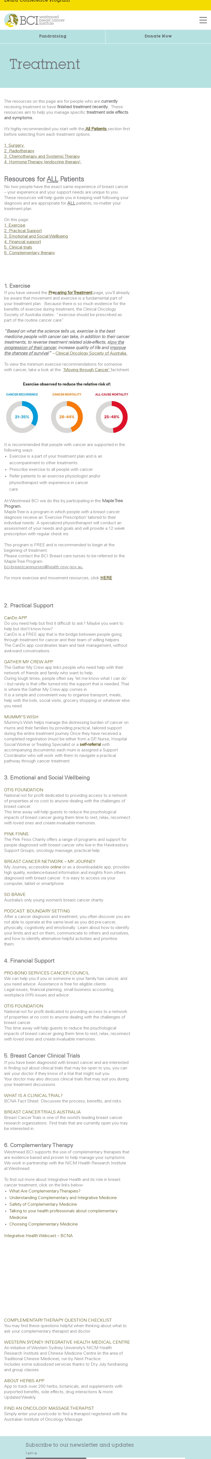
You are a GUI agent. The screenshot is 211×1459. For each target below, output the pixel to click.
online (55, 867)
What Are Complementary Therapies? (44, 1191)
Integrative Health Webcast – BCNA (38, 1236)
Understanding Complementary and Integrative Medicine (63, 1198)
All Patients (96, 129)
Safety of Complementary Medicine (43, 1204)
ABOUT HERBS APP (24, 1381)
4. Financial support (22, 242)
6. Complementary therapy (29, 253)
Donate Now (158, 37)
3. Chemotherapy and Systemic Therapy (42, 156)
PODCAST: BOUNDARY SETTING (37, 911)
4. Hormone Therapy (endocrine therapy (41, 162)
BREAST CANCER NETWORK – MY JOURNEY (49, 862)
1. (5, 225)
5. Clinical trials (18, 247)
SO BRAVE (15, 895)
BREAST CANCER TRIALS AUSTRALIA (42, 1112)
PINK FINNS (16, 834)
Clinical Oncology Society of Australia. (91, 353)
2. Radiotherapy (19, 151)
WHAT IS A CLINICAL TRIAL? (33, 1096)
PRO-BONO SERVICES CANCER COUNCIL (47, 973)
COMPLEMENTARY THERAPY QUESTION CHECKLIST (58, 1320)
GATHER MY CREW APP (28, 662)
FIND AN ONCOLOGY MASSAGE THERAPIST (49, 1408)
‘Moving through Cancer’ (86, 370)
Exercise (17, 225)
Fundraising (52, 37)
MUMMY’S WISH (21, 717)
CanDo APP (15, 618)
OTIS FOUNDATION (23, 790)
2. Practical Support (23, 231)
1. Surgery (14, 145)
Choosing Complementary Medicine (43, 1224)
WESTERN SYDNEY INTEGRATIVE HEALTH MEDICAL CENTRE (67, 1342)
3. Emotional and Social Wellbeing (36, 236)
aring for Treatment (74, 293)
